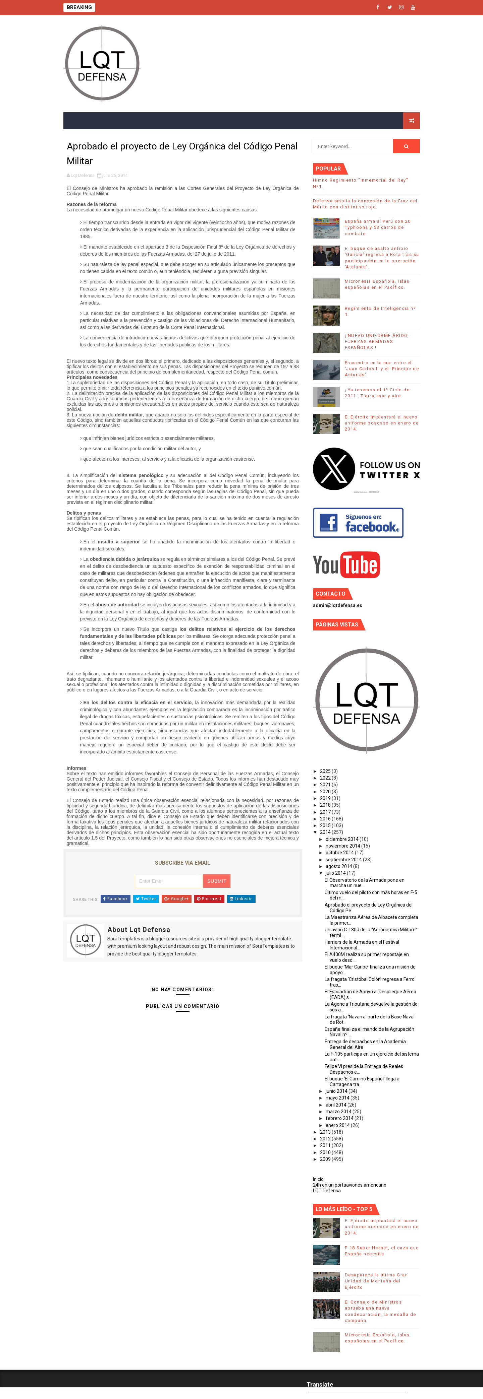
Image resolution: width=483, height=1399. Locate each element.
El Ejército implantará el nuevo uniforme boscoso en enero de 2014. (382, 422)
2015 (326, 825)
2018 (326, 805)
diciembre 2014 (343, 839)
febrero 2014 (340, 1118)
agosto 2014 (339, 866)
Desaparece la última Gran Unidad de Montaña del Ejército (376, 1280)
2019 (326, 798)
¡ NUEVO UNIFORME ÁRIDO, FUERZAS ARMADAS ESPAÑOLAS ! (377, 341)
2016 (326, 818)
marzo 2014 (339, 1111)
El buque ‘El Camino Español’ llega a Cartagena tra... (362, 1081)
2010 (326, 1152)
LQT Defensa (327, 1190)
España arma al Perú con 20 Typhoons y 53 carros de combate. (378, 227)
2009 (326, 1159)
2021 (326, 784)
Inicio (318, 1179)
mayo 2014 (338, 1098)
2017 (326, 812)
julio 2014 (336, 873)
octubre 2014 (340, 852)
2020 (326, 791)
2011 (326, 1145)
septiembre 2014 (344, 859)
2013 (326, 1132)
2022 (326, 778)
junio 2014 (337, 1091)
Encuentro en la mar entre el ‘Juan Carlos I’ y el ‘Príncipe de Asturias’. (382, 368)
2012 (326, 1138)
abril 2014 (336, 1105)
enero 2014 (338, 1125)
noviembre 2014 (343, 846)
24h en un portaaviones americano (349, 1185)
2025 (326, 771)
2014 (326, 832)
